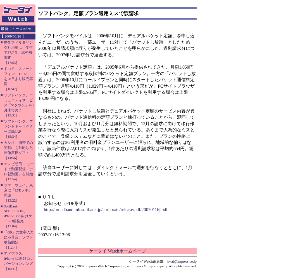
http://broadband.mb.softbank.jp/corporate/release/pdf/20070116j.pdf (106, 209)
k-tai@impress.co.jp (182, 261)
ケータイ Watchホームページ (117, 251)
